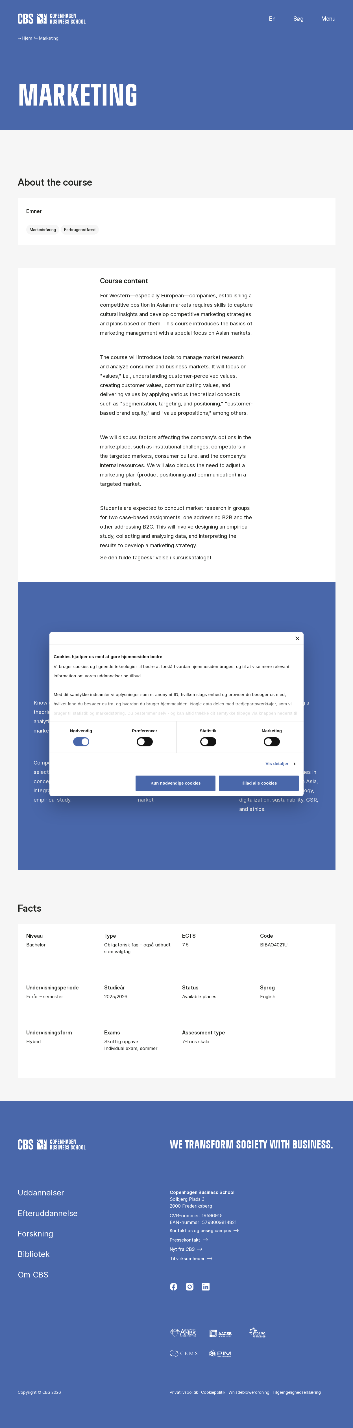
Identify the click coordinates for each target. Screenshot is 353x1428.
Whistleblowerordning (248, 1392)
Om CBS (33, 1275)
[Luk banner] (297, 638)
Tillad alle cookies (259, 783)
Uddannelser (41, 1193)
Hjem (27, 38)
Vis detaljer (277, 763)
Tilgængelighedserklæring (297, 1392)
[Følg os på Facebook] (173, 1288)
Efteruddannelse (48, 1213)
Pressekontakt (185, 1240)
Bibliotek (34, 1254)
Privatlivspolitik (184, 1392)
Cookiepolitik (213, 1392)
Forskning (35, 1234)
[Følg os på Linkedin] (206, 1288)
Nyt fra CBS (182, 1249)
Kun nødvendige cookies (176, 783)
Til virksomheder (187, 1258)
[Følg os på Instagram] (189, 1288)
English (268, 19)
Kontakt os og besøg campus (200, 1230)
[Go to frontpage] (52, 19)
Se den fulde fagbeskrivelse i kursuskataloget (156, 557)
